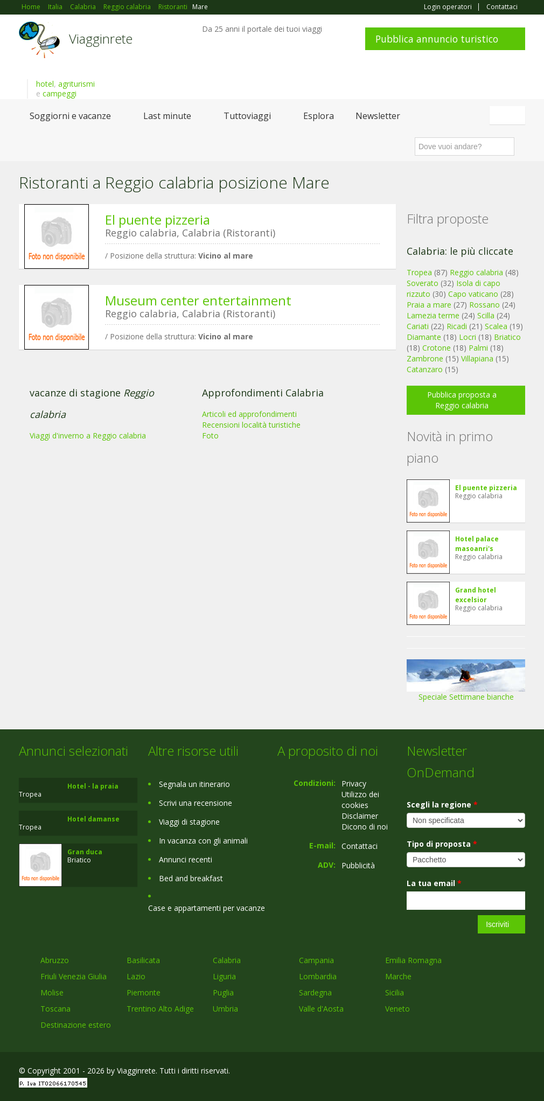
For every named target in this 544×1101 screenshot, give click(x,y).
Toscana (55, 1009)
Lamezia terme (433, 315)
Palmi (478, 348)
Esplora (318, 116)
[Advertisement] (202, 441)
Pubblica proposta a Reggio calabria (462, 399)
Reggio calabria (476, 272)
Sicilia (394, 992)
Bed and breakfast (191, 878)
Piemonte (144, 992)
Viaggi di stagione (189, 822)
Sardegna (315, 992)
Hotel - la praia (92, 786)
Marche (398, 976)
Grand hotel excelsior (475, 595)
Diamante (424, 337)
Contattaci (502, 7)
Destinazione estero (75, 1025)
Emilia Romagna (413, 960)
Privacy (353, 783)
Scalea (496, 326)
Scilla (485, 315)
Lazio (136, 976)
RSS (519, 1072)
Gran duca (84, 851)
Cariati (418, 326)
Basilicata (143, 960)
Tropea (419, 272)
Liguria (224, 976)
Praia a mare (429, 304)
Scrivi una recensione (195, 803)
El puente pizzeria (157, 219)
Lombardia (318, 976)
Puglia (223, 992)
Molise (52, 992)
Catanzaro (425, 369)
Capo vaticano (473, 294)
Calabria (227, 960)
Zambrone (425, 358)
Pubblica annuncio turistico (436, 38)
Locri (467, 337)
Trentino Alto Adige (160, 1009)
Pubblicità (358, 865)
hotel (45, 84)
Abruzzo (54, 960)
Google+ (467, 1072)
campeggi (59, 93)
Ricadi (457, 326)
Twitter (493, 1072)
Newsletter (377, 116)
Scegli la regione (442, 804)
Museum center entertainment (198, 300)
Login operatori (448, 7)
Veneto (397, 1009)
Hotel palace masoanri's (477, 543)
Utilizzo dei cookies (360, 799)
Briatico (507, 337)
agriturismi (76, 84)
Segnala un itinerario (194, 784)
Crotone (436, 348)
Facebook (444, 1072)
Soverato (422, 283)
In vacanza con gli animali (203, 840)
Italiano (509, 115)
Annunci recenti (185, 859)
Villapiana (477, 358)
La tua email (434, 883)
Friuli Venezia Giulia (73, 976)
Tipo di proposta (442, 844)
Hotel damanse (93, 819)
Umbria (225, 1009)
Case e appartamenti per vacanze (206, 908)
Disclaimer (359, 816)
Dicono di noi (364, 826)
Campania (316, 960)
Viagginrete (100, 38)
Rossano (484, 304)
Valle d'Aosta (321, 1009)
